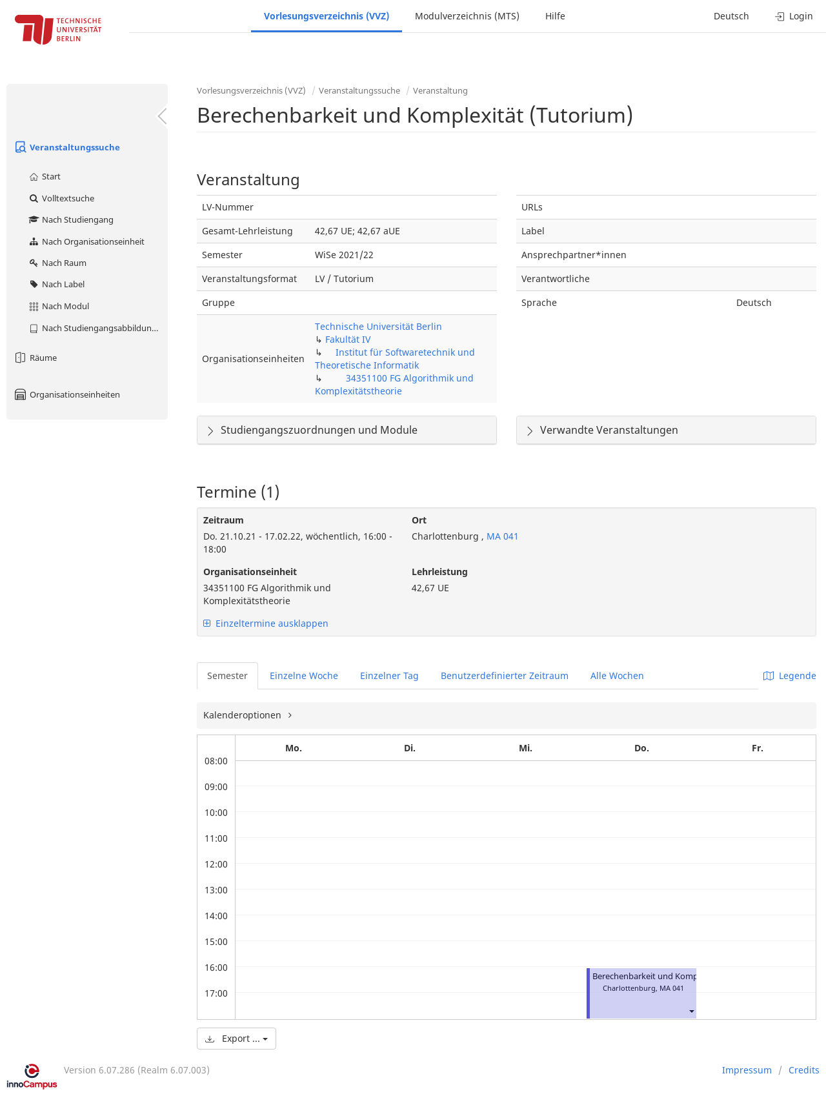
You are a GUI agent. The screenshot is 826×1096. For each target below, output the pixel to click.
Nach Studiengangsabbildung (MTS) (98, 328)
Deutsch (731, 16)
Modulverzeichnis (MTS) (467, 16)
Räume (35, 357)
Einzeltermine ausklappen (265, 623)
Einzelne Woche (304, 675)
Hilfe (555, 16)
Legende (789, 675)
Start (44, 176)
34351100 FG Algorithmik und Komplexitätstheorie (394, 384)
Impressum (747, 1070)
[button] (691, 1011)
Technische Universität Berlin (378, 326)
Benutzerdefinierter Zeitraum (505, 675)
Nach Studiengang (71, 219)
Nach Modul (58, 306)
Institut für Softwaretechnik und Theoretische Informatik (395, 358)
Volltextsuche (61, 198)
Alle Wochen (617, 675)
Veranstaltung (440, 90)
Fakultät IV (347, 339)
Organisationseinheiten (66, 394)
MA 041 (501, 536)
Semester (227, 675)
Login (794, 16)
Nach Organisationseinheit (86, 241)
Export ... (236, 1038)
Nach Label (56, 284)
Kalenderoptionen (243, 715)
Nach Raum (57, 263)
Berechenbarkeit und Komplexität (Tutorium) (679, 976)
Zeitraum (223, 520)
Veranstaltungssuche (66, 147)
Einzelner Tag (389, 675)
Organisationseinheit (250, 571)
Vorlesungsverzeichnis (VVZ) (326, 16)
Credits (804, 1070)
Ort (419, 520)
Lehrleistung (440, 571)
